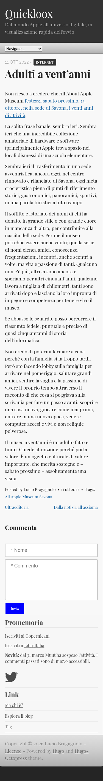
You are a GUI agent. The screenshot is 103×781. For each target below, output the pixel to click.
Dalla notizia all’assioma (76, 507)
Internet (45, 62)
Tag (8, 726)
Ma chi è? (14, 705)
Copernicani (38, 636)
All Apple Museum (21, 496)
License (13, 751)
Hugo (58, 751)
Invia (15, 608)
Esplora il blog (19, 716)
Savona (45, 496)
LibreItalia (34, 645)
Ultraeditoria (17, 507)
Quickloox (29, 13)
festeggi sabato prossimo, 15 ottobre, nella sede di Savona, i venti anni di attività (49, 107)
